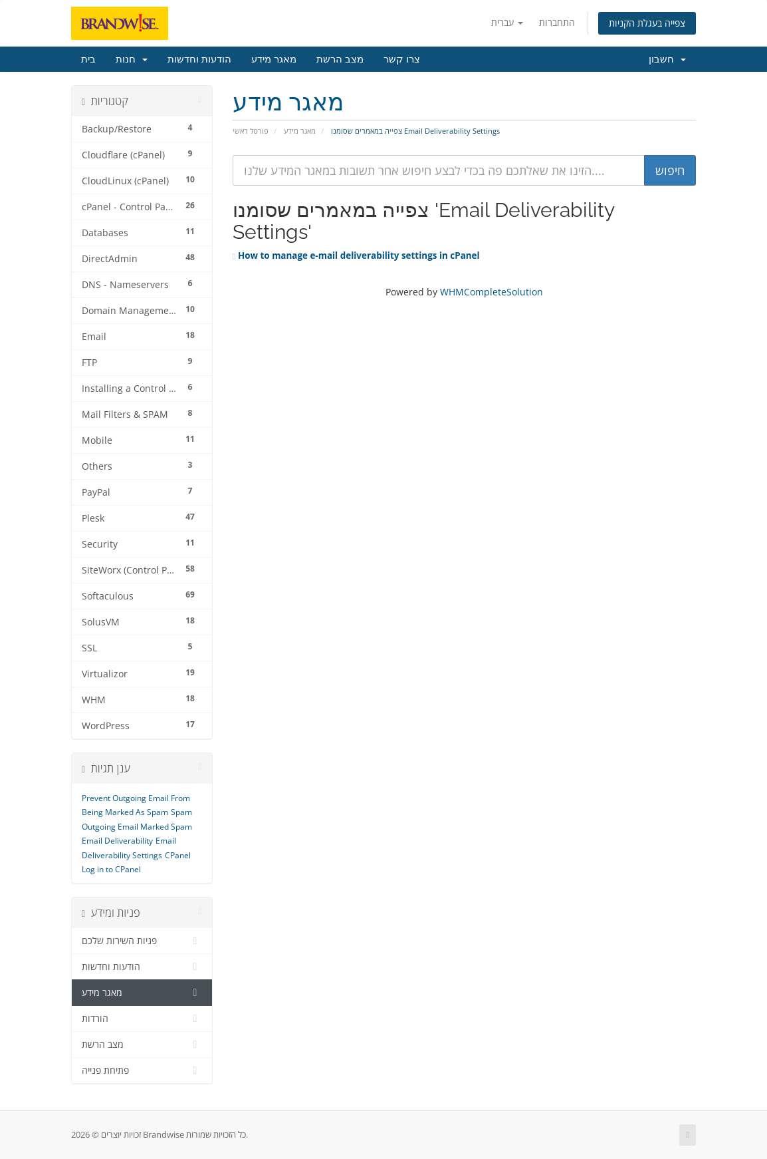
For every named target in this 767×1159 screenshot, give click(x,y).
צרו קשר (402, 59)
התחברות (557, 22)
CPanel (178, 855)
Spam (181, 812)
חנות (132, 59)
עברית (507, 22)
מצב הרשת (340, 59)
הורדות (142, 1019)
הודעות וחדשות (199, 59)
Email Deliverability (117, 840)
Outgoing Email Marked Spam (137, 826)
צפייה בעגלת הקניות (647, 23)
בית (88, 59)
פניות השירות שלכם (142, 941)
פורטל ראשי (251, 131)
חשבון (667, 59)
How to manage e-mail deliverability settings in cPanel (356, 255)
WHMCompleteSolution (491, 291)
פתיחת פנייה (142, 1070)
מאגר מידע (273, 59)
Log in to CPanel (111, 869)
